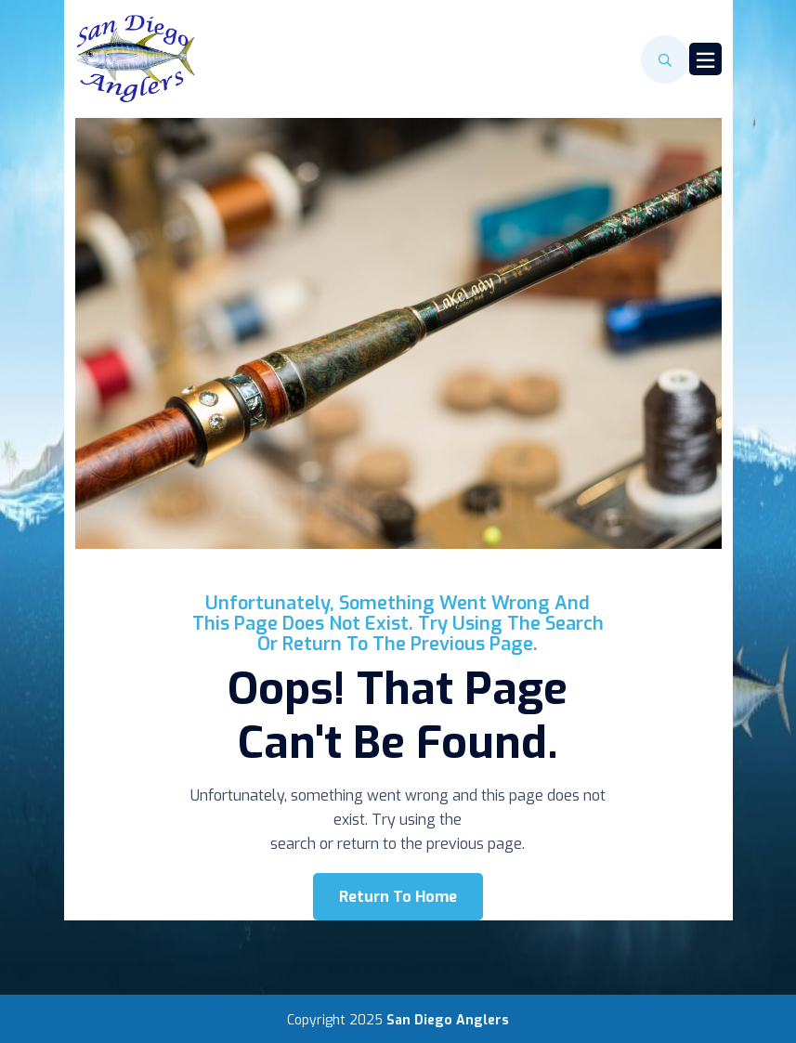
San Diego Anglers (447, 1020)
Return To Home (398, 896)
